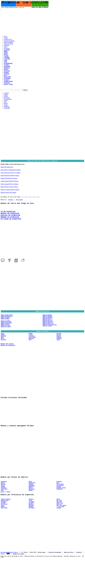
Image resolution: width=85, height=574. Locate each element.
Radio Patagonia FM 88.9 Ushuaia (10, 175)
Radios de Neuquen (47, 320)
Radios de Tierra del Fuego (50, 330)
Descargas (6, 97)
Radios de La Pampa (6, 331)
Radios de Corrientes (6, 326)
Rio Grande (19, 199)
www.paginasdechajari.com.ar (9, 567)
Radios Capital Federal (7, 318)
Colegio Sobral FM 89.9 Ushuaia (9, 181)
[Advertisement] (42, 22)
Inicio (5, 36)
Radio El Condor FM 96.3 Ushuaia (10, 189)
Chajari (6, 38)
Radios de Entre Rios (6, 327)
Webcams (6, 45)
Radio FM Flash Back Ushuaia (9, 178)
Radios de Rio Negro (48, 321)
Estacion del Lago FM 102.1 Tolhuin (10, 172)
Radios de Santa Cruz (48, 326)
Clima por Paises (8, 44)
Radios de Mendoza (47, 318)
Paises (5, 47)
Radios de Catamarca (6, 320)
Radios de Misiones (47, 319)
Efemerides (7, 108)
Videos (6, 94)
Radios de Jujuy (5, 330)
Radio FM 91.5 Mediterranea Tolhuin (11, 170)
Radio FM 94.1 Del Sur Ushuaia (9, 187)
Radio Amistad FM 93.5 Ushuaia (9, 184)
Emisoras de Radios (9, 41)
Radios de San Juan (47, 324)
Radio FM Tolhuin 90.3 (7, 167)
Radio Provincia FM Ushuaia (8, 192)
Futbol (5, 100)
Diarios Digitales (8, 42)
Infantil (6, 96)
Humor (6, 103)
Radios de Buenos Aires (7, 319)
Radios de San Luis (47, 325)
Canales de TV (8, 39)
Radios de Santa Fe (47, 328)
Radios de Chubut (5, 323)
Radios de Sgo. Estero (48, 329)
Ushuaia (11, 199)
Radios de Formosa (5, 329)
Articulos (6, 93)
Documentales (8, 99)
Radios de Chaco (5, 321)
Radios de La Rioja (6, 332)
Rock (5, 102)
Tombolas (6, 106)
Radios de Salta (47, 323)
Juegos (6, 105)
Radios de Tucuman (47, 331)
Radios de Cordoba (5, 325)
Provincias (7, 48)
